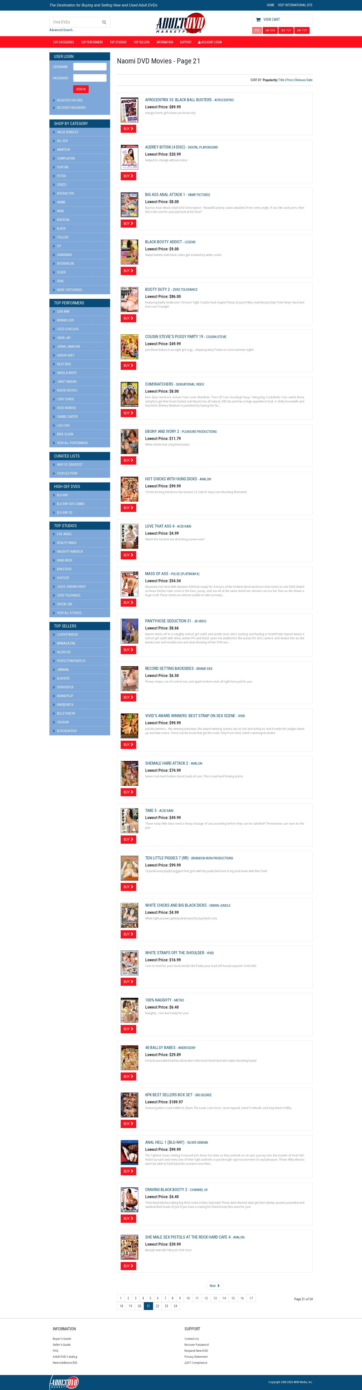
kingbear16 (63, 705)
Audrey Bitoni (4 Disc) (165, 147)
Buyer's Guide (62, 1339)
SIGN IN (81, 89)
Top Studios (118, 41)
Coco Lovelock (65, 329)
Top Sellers (141, 41)
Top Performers (92, 41)
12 (206, 1298)
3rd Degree (203, 1095)
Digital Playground (203, 147)
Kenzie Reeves (65, 390)
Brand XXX (204, 669)
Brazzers (62, 569)
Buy (128, 128)
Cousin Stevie (216, 337)
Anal (58, 211)
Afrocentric (224, 100)
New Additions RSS (65, 1363)
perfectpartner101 (69, 661)
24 (175, 1306)
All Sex (60, 141)
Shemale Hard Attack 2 (167, 763)
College (61, 237)
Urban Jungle (220, 905)
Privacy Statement (196, 1357)
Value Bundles (65, 132)
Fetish (59, 176)
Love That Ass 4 (160, 526)
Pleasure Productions (199, 432)
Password (60, 78)
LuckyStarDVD (65, 634)
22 (157, 1306)
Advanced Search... (62, 30)
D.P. (57, 246)
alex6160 (61, 652)
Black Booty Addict (164, 241)
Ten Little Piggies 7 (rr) (167, 857)
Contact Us (191, 1339)
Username (60, 67)
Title (281, 80)
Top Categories (63, 41)
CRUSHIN (61, 722)
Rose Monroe (64, 408)
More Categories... (68, 290)
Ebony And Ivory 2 (162, 431)
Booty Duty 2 (158, 289)
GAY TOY (302, 30)
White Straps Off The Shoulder (175, 952)
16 (242, 1298)
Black (59, 228)
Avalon (205, 479)
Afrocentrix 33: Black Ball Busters (179, 99)
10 (188, 1298)
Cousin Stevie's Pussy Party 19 (174, 336)
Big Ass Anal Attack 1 (165, 194)
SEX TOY (286, 30)
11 (197, 1298)
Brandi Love (63, 320)
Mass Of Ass (157, 573)
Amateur (61, 149)
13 (215, 1298)
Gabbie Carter (65, 417)
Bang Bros (62, 560)
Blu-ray (60, 495)
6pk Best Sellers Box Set (169, 1094)
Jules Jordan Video (69, 586)
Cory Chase (63, 399)
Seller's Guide (62, 1345)
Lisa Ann (61, 311)
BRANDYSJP (63, 696)
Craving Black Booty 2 (166, 1189)
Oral (58, 281)
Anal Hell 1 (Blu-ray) (165, 1142)
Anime (59, 202)
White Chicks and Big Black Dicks (176, 905)
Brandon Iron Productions (212, 858)
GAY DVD (270, 30)
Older (59, 272)
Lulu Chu (61, 425)
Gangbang (62, 255)
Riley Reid (62, 364)
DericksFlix (63, 687)
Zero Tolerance (67, 595)
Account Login (210, 41)
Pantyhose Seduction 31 (168, 620)
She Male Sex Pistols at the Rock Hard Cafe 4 (188, 1237)
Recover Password (71, 108)
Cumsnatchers (159, 384)
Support (186, 41)
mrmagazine (64, 643)
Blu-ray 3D (62, 512)
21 (148, 1306)
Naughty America (68, 551)
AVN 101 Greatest (68, 464)
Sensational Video (190, 384)
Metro (179, 1000)
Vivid (241, 716)
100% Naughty (158, 1000)
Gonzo (59, 185)
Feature (61, 167)
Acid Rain (184, 526)
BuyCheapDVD (65, 731)
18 (121, 1306)
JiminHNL (61, 669)
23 (166, 1306)
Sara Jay (62, 338)
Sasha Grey (63, 355)
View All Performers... (71, 443)
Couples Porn (65, 473)
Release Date (304, 80)
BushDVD (61, 678)
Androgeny (187, 1048)
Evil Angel (62, 534)
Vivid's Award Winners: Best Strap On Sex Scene (190, 715)
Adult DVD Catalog (65, 1357)
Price (290, 80)
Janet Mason (64, 381)
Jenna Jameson (66, 346)
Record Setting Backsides (170, 668)
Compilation (64, 158)
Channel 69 (199, 1190)
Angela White (65, 373)
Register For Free (70, 100)
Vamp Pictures (199, 195)
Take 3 (151, 810)
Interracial (64, 263)
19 (130, 1306)
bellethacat (64, 713)
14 (224, 1298)
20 (139, 1306)
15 (233, 1298)
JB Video (200, 621)
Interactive (63, 193)
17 (251, 1298)
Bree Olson (63, 434)
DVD (257, 30)
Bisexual (61, 220)
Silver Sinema (197, 1143)
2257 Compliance (195, 1363)
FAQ (55, 1351)
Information (165, 41)
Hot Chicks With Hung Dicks (171, 478)
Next (215, 1286)
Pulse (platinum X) (185, 574)
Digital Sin (62, 604)
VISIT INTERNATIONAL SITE (295, 5)
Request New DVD (196, 1351)
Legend (190, 242)
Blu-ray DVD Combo (68, 504)
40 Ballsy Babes (160, 1047)
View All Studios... (68, 613)
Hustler (61, 578)
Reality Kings (64, 543)
